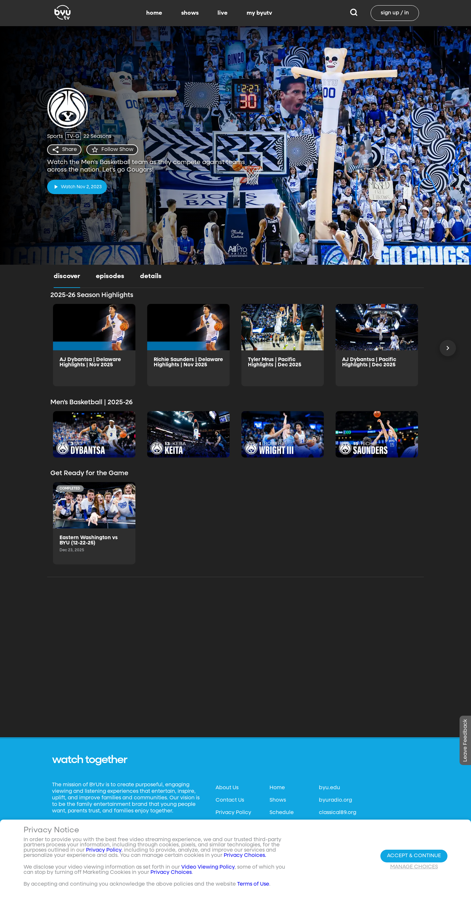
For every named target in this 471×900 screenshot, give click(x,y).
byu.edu (329, 788)
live (223, 13)
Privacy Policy (233, 812)
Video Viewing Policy (208, 867)
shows (190, 13)
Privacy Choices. (245, 855)
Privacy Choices (171, 872)
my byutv (259, 13)
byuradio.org (335, 800)
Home (277, 788)
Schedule (282, 812)
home (154, 13)
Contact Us (230, 800)
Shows (278, 800)
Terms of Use (253, 884)
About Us (227, 788)
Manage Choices (414, 867)
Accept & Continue (414, 855)
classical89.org (337, 812)
